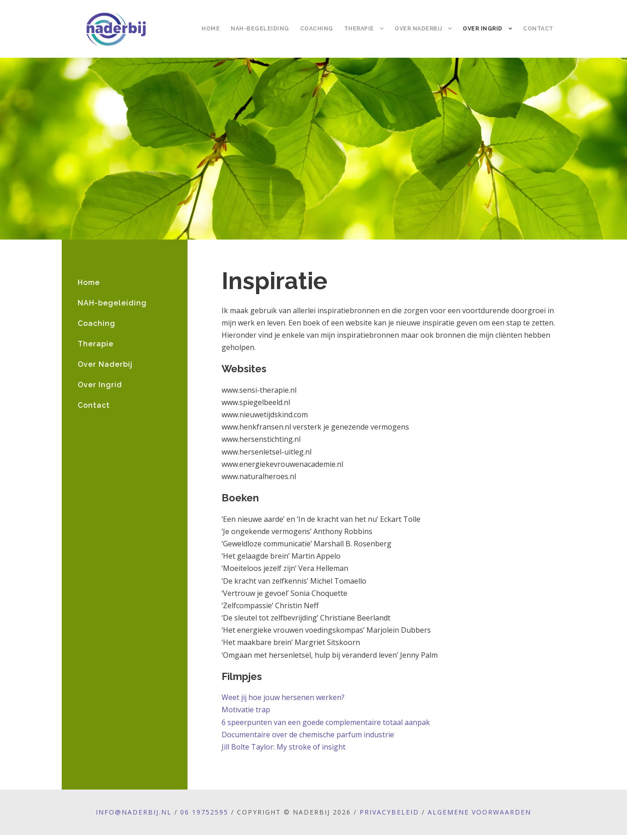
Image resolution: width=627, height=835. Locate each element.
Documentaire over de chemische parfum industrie (308, 735)
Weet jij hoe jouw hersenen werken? (283, 697)
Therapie (359, 28)
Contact (538, 28)
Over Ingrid (483, 28)
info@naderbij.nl (134, 812)
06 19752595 (204, 812)
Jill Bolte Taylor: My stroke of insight (284, 747)
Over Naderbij (418, 28)
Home (211, 28)
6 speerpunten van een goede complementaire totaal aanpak (326, 722)
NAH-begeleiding (260, 28)
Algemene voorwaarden (479, 812)
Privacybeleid (389, 812)
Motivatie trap (246, 710)
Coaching (316, 28)
